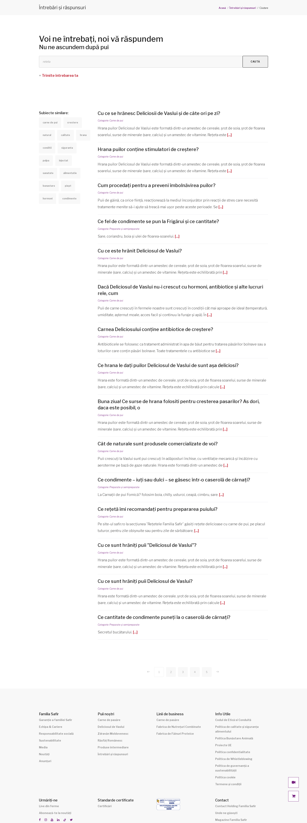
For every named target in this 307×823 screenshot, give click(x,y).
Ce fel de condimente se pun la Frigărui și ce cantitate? (158, 221)
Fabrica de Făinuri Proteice (175, 733)
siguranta (67, 147)
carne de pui (50, 122)
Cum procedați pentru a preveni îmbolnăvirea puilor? (156, 185)
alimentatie (70, 173)
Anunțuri (45, 761)
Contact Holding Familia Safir (235, 806)
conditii (47, 147)
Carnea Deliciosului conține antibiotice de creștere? (155, 329)
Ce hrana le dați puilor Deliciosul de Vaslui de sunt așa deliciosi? (168, 365)
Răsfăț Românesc (110, 740)
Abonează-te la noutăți (55, 813)
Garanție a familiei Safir (55, 720)
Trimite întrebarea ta (60, 75)
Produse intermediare (113, 747)
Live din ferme (49, 806)
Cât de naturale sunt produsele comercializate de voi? (158, 444)
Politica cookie (225, 777)
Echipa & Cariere (50, 726)
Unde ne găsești (226, 813)
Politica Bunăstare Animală (234, 738)
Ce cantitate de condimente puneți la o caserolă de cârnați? (164, 617)
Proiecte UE (223, 745)
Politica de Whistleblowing (233, 759)
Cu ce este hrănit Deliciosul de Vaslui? (140, 251)
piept (68, 185)
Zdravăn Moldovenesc (113, 733)
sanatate (48, 173)
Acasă (222, 7)
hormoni (47, 198)
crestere (72, 122)
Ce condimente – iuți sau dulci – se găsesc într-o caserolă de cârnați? (174, 480)
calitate (65, 135)
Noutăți (44, 754)
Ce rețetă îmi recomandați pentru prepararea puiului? (157, 509)
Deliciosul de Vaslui (111, 726)
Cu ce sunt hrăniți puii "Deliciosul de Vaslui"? (147, 545)
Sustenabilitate (50, 740)
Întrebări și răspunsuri (242, 7)
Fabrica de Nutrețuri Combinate (178, 726)
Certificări (105, 806)
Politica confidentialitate (232, 752)
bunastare (49, 185)
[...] (229, 135)
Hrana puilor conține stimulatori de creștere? (149, 149)
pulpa (46, 160)
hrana (83, 135)
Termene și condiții (228, 784)
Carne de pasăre (109, 720)
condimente (69, 198)
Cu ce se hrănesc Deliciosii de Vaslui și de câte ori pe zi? (159, 113)
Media (43, 747)
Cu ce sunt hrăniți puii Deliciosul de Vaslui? (145, 581)
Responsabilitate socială (56, 733)
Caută (255, 61)
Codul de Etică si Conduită (233, 720)
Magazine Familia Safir (231, 819)
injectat (63, 160)
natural (47, 135)
